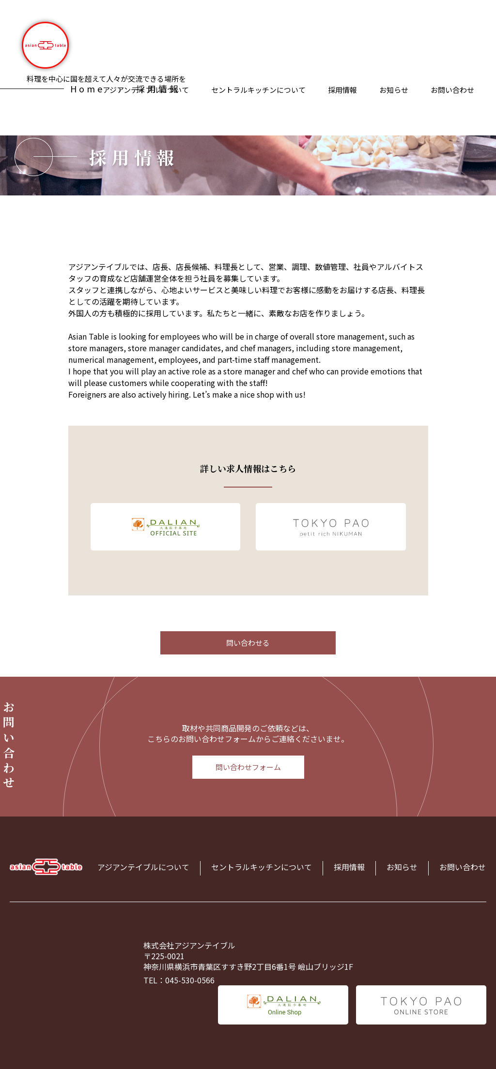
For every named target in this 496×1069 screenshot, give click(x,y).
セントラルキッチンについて (258, 90)
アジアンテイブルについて (143, 867)
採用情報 (342, 90)
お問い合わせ (452, 90)
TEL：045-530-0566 (179, 980)
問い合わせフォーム (248, 767)
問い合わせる (248, 643)
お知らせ (393, 90)
